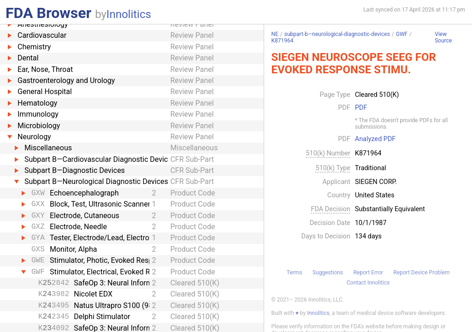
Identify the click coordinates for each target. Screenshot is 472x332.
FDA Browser (48, 13)
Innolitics (128, 14)
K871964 (282, 40)
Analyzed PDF (375, 139)
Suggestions (328, 272)
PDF (361, 108)
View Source (443, 37)
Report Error (368, 272)
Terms (294, 272)
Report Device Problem (422, 272)
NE (274, 34)
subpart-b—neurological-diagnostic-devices (337, 34)
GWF (401, 34)
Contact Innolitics (368, 282)
